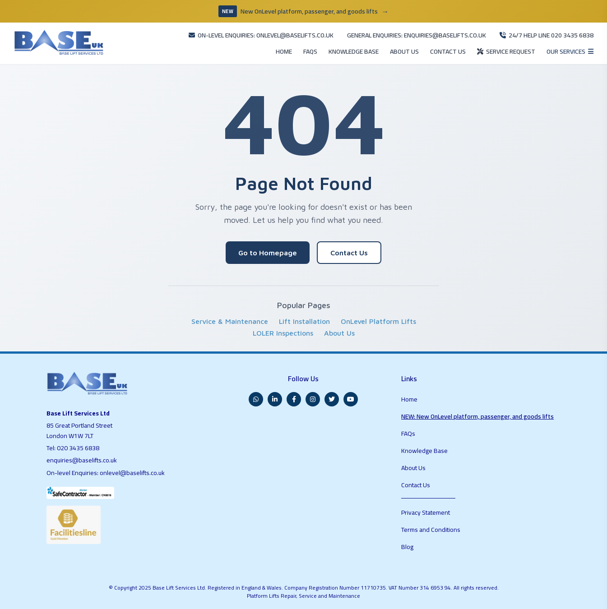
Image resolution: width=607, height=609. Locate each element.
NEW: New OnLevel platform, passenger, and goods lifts (477, 416)
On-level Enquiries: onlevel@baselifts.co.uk (105, 473)
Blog (407, 547)
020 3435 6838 (78, 448)
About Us (339, 333)
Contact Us (349, 253)
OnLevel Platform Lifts (378, 321)
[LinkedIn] (275, 399)
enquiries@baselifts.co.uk (81, 460)
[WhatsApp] (256, 399)
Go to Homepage (267, 253)
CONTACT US (448, 51)
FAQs (408, 433)
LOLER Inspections (283, 333)
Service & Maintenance (229, 321)
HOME (284, 51)
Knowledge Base (424, 451)
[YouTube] (350, 399)
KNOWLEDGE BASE (354, 51)
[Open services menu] (570, 51)
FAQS (310, 51)
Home (409, 399)
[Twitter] (331, 399)
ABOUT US (404, 51)
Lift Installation (304, 321)
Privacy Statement (425, 512)
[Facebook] (294, 399)
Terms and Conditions (430, 529)
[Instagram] (313, 399)
